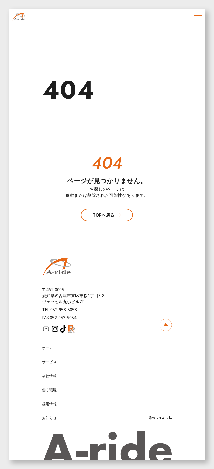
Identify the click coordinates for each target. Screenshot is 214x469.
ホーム (47, 347)
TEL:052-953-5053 (59, 309)
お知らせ (49, 417)
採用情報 (49, 403)
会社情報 (49, 375)
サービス (49, 361)
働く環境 (49, 389)
